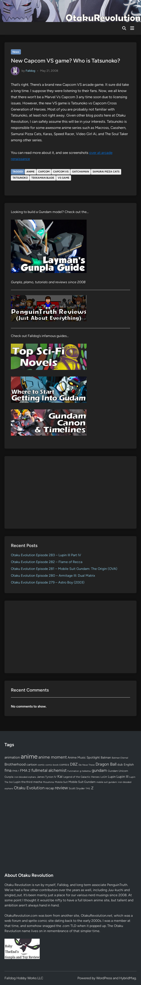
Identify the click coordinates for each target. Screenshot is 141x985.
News (15, 51)
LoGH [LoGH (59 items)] (103, 776)
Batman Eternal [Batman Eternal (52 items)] (120, 757)
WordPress (104, 978)
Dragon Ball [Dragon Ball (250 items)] (106, 764)
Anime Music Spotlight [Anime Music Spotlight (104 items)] (84, 757)
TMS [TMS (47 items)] (88, 788)
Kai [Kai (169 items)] (60, 776)
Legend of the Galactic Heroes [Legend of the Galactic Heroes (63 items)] (81, 776)
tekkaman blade (42, 177)
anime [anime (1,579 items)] (29, 756)
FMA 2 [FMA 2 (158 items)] (25, 770)
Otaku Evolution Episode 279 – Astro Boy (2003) (47, 582)
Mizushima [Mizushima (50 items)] (48, 782)
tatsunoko (20, 177)
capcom (43, 171)
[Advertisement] (70, 492)
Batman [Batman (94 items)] (106, 757)
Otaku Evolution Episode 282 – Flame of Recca (46, 562)
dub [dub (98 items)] (120, 764)
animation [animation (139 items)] (12, 757)
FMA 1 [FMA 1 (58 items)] (15, 770)
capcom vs (60, 171)
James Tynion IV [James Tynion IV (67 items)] (47, 776)
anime (30, 171)
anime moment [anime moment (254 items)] (52, 757)
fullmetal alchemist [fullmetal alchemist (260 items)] (49, 770)
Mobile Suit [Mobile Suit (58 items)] (61, 782)
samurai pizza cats (106, 171)
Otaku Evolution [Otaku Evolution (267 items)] (29, 787)
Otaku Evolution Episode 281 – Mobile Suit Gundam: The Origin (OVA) (64, 569)
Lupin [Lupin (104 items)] (112, 777)
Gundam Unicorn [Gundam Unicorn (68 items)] (118, 770)
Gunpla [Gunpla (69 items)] (8, 776)
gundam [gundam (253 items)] (99, 770)
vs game (63, 177)
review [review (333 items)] (61, 787)
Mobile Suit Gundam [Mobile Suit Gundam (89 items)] (82, 782)
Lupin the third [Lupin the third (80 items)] (22, 782)
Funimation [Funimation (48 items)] (73, 771)
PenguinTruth (117, 885)
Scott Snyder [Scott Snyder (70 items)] (77, 788)
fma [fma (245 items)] (8, 770)
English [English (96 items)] (129, 764)
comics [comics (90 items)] (64, 764)
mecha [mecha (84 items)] (37, 782)
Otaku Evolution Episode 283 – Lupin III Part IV (46, 555)
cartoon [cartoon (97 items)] (31, 764)
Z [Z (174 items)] (92, 788)
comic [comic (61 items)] (41, 764)
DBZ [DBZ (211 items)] (74, 764)
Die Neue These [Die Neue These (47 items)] (86, 764)
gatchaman (80, 171)
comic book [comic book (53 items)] (51, 764)
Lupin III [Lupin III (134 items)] (122, 777)
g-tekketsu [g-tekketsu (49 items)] (85, 771)
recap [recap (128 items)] (49, 788)
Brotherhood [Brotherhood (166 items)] (15, 764)
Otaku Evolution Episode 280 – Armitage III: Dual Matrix (53, 575)
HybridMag (127, 978)
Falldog (30, 70)
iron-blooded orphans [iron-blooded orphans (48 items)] (25, 777)
